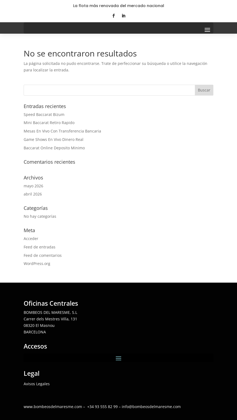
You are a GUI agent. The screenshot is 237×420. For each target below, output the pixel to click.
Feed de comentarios (43, 255)
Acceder (31, 238)
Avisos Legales (37, 383)
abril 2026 (33, 194)
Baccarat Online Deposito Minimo (54, 147)
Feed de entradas (39, 247)
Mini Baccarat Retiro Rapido (49, 122)
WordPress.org (37, 263)
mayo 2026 (33, 185)
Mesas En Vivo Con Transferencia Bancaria (62, 131)
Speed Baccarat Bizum (44, 114)
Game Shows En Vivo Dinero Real (53, 139)
